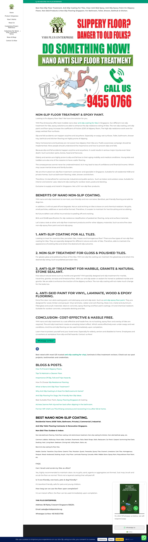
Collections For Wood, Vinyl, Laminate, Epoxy (11, 32)
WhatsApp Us (129, 527)
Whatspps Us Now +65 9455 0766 (49, 514)
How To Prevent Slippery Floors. (49, 369)
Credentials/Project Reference (11, 27)
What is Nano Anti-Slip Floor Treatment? (52, 387)
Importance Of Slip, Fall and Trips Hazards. (53, 378)
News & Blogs (11, 37)
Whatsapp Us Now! (46, 341)
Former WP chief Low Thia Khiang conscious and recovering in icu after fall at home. (71, 409)
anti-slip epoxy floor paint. (114, 300)
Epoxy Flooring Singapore (68, 400)
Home (12, 13)
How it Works (11, 19)
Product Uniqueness (11, 16)
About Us (12, 23)
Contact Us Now (11, 41)
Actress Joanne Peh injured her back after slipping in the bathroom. (64, 404)
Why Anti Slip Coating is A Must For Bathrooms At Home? (60, 391)
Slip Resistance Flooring (59, 382)
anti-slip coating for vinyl (75, 355)
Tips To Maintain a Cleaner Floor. (49, 373)
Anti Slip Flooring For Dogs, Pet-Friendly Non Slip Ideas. (59, 396)
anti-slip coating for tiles (88, 123)
